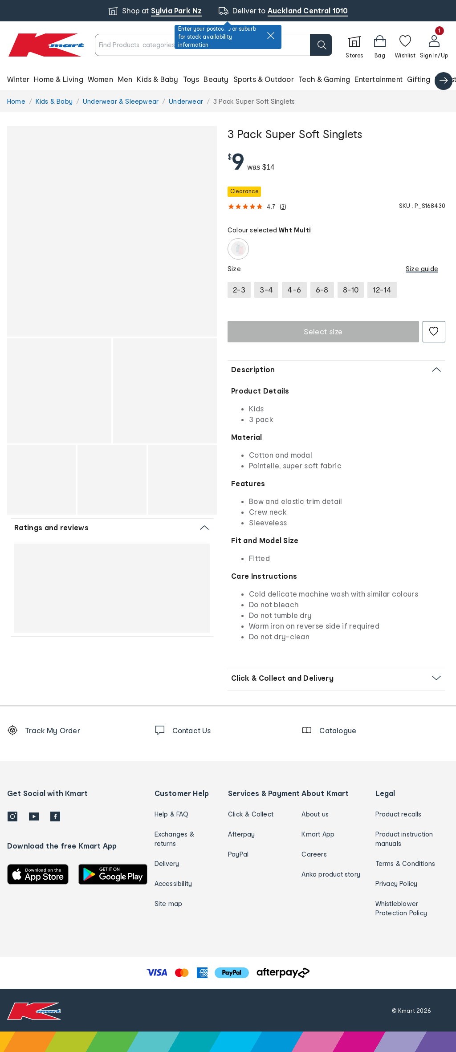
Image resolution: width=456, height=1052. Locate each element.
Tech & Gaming (324, 79)
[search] (321, 45)
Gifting (418, 79)
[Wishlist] (405, 45)
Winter (18, 79)
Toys (191, 79)
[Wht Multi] (238, 249)
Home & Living (58, 79)
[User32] (434, 45)
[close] (270, 35)
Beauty (216, 79)
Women (100, 79)
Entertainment (378, 79)
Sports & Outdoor (263, 79)
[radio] (239, 290)
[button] (379, 45)
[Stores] (354, 45)
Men (125, 79)
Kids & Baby (157, 79)
